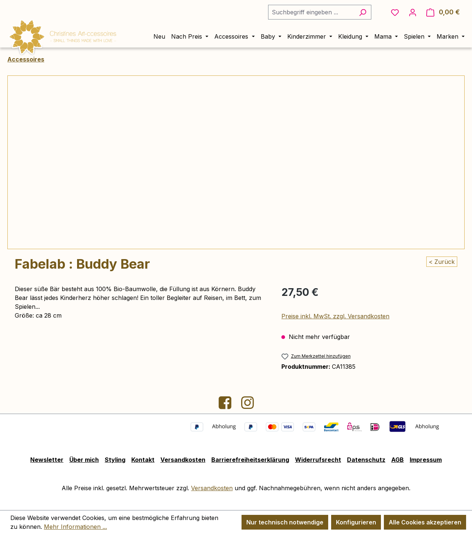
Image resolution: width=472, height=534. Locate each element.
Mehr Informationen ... (75, 526)
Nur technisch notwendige (284, 522)
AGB (397, 459)
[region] (236, 162)
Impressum (426, 459)
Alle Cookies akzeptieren (425, 522)
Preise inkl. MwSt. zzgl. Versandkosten (335, 316)
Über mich (84, 459)
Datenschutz (366, 459)
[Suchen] (362, 12)
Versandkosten (182, 459)
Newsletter (46, 459)
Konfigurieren (356, 522)
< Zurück (442, 261)
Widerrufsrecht (318, 459)
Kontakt (143, 459)
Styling (115, 459)
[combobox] (311, 12)
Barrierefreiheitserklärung (250, 459)
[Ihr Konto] (412, 12)
